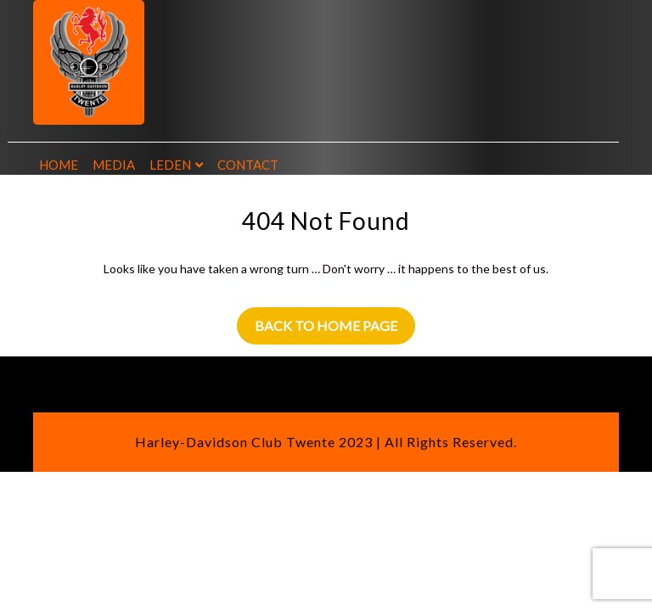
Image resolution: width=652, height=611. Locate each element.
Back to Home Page (326, 325)
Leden (170, 164)
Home (58, 164)
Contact (247, 164)
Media (114, 164)
